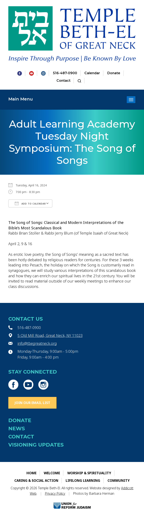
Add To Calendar (30, 203)
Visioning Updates (36, 445)
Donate (113, 73)
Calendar (92, 73)
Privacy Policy (55, 493)
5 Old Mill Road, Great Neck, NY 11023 (50, 335)
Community (119, 480)
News (16, 428)
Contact (63, 81)
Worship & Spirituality (89, 473)
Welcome (52, 473)
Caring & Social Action (36, 480)
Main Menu (20, 99)
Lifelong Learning (83, 480)
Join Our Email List (32, 402)
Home (31, 473)
